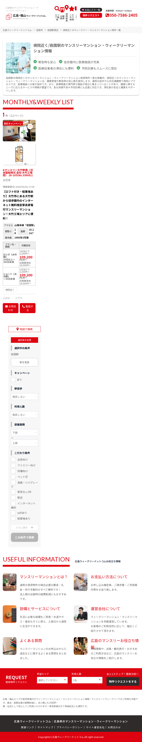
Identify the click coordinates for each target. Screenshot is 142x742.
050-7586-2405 (123, 15)
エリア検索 (57, 17)
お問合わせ (12, 308)
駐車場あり (23, 518)
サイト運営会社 (95, 727)
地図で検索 (26, 329)
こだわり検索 (72, 17)
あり (19, 379)
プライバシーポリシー (69, 727)
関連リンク (27, 727)
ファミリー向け (26, 465)
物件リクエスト (91, 15)
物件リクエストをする (123, 681)
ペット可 (22, 477)
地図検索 (67, 17)
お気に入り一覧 (92, 9)
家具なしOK (24, 492)
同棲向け (22, 471)
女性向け (22, 459)
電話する (29, 308)
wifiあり (22, 513)
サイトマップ (45, 727)
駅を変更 (24, 362)
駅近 (20, 497)
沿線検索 (62, 17)
